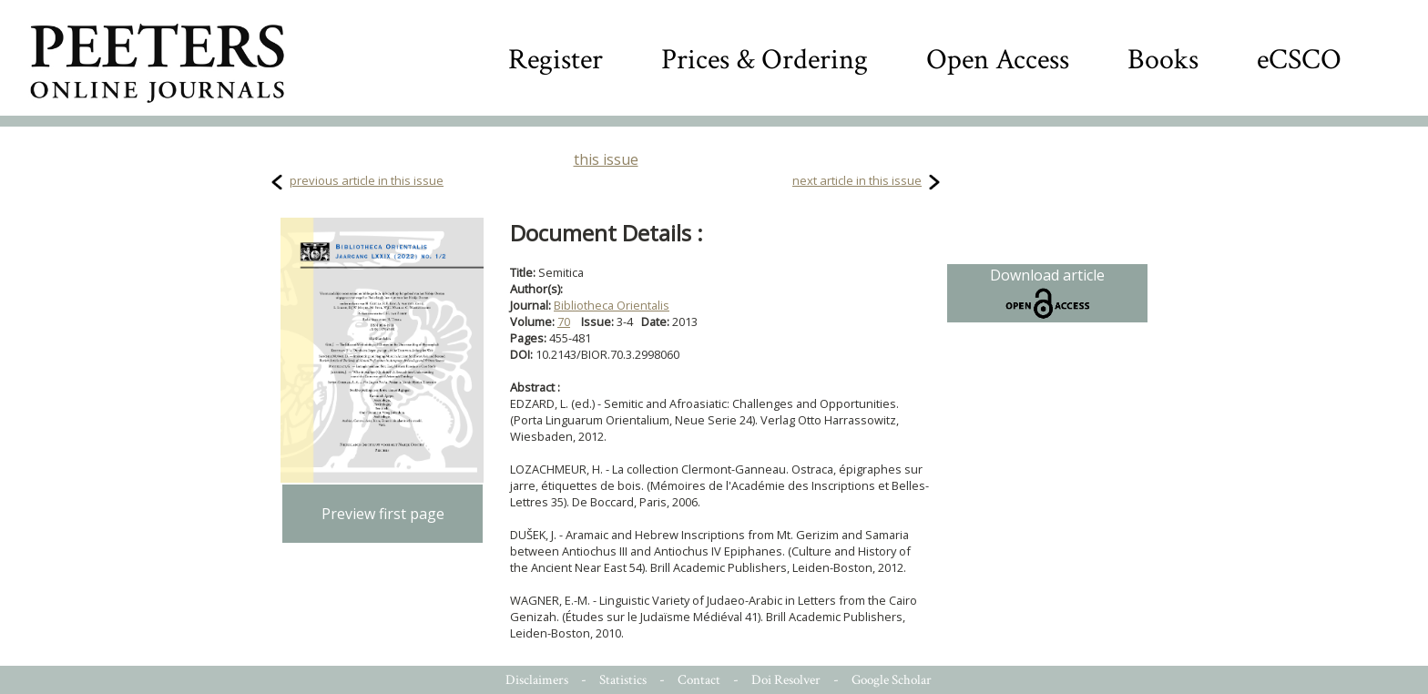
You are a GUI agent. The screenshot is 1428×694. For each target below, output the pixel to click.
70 (563, 321)
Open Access (997, 59)
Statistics (623, 680)
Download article (1047, 293)
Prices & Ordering (764, 59)
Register (555, 59)
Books (1162, 59)
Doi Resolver (786, 680)
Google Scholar (892, 680)
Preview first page (382, 514)
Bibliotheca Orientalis (611, 305)
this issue (606, 159)
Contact (699, 680)
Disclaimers (536, 680)
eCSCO (1299, 59)
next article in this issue (857, 180)
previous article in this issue (367, 180)
